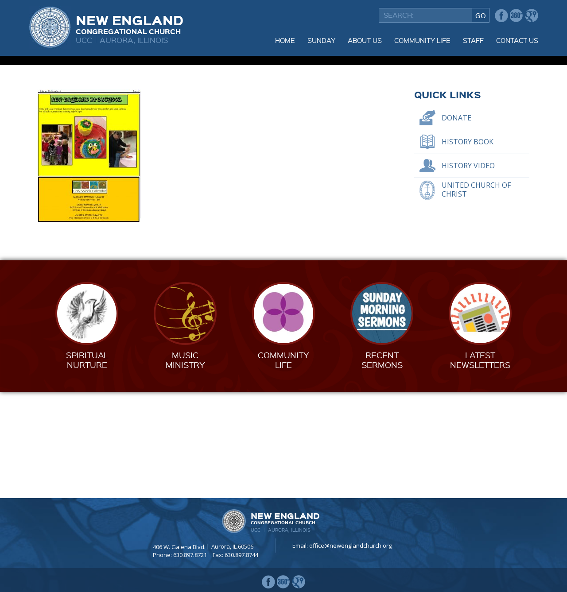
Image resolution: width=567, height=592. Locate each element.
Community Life (422, 40)
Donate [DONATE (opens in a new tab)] (456, 224)
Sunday (321, 40)
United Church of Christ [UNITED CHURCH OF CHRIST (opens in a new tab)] (476, 295)
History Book (467, 248)
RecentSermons (382, 466)
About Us (365, 40)
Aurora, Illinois (134, 40)
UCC (84, 40)
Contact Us (517, 40)
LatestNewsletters (480, 466)
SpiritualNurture (87, 466)
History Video (468, 272)
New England (129, 23)
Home (285, 40)
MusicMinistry (185, 466)
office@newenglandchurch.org (350, 545)
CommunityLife (283, 466)
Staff (473, 40)
